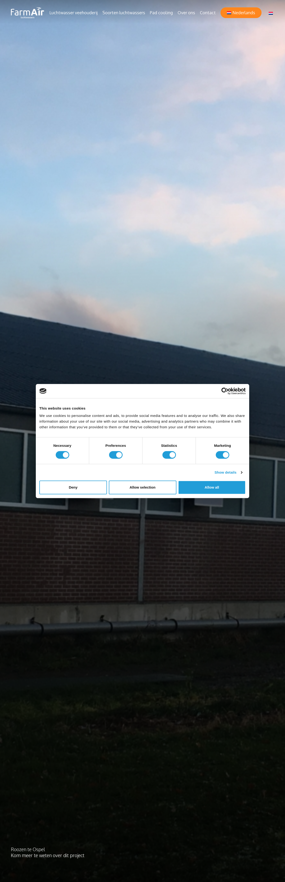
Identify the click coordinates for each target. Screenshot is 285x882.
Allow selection (142, 487)
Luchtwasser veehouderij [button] (73, 12)
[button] (241, 12)
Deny (73, 487)
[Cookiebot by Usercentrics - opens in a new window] (225, 391)
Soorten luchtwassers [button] (123, 12)
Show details (226, 472)
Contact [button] (208, 12)
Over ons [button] (186, 12)
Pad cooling (161, 12)
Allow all (212, 487)
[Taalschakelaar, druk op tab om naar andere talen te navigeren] (270, 12)
